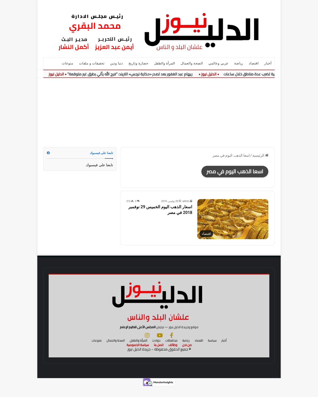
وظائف (172, 355)
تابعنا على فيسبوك (99, 165)
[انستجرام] (147, 345)
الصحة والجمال (192, 63)
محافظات (171, 350)
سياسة (212, 350)
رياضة (238, 63)
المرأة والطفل (164, 63)
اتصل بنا (158, 355)
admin (186, 201)
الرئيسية (260, 155)
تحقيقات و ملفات (91, 63)
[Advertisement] (159, 112)
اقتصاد (254, 63)
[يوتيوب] (159, 345)
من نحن (187, 355)
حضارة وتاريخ (138, 63)
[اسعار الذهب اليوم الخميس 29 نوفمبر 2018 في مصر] (232, 219)
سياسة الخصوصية (138, 355)
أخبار (268, 63)
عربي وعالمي (218, 63)
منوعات (67, 63)
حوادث (156, 350)
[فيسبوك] (171, 345)
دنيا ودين (116, 63)
